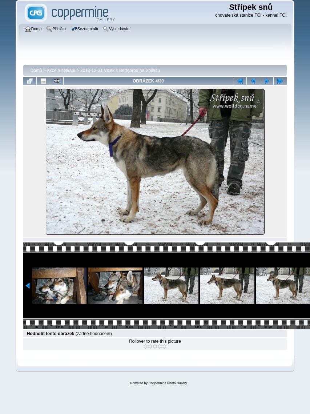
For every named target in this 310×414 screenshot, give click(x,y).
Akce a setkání (61, 70)
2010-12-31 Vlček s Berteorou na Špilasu (120, 70)
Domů (36, 70)
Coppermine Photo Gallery (167, 383)
